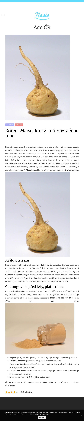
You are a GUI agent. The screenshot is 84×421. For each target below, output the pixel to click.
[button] (3, 14)
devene (19, 125)
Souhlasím (42, 417)
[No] (81, 415)
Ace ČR (42, 27)
